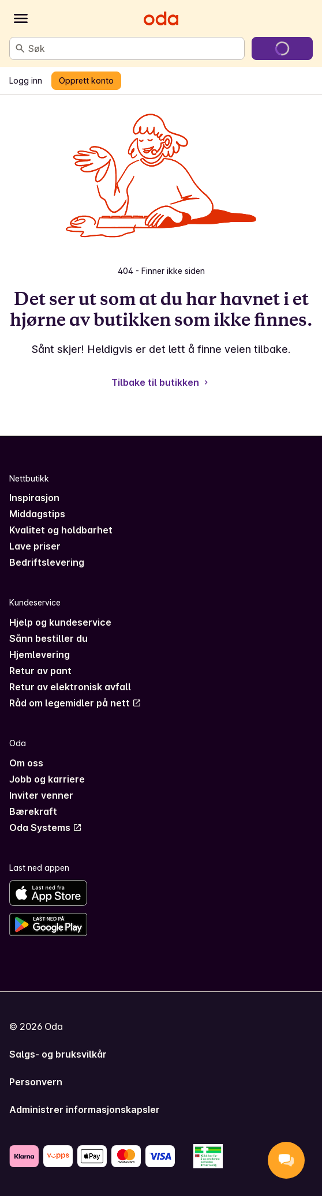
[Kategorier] (20, 18)
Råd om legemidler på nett (75, 703)
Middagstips (37, 514)
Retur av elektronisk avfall (70, 687)
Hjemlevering (39, 654)
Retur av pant (40, 670)
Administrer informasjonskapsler (84, 1109)
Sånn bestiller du (48, 638)
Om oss (26, 763)
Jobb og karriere (47, 779)
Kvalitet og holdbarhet (61, 530)
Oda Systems (45, 827)
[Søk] (20, 48)
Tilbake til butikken (161, 382)
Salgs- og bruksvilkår (58, 1054)
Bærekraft (33, 811)
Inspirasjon (34, 497)
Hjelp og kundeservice (60, 622)
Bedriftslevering (46, 562)
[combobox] (133, 48)
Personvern (35, 1082)
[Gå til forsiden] (161, 18)
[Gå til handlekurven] (282, 48)
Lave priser (35, 546)
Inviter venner (41, 795)
